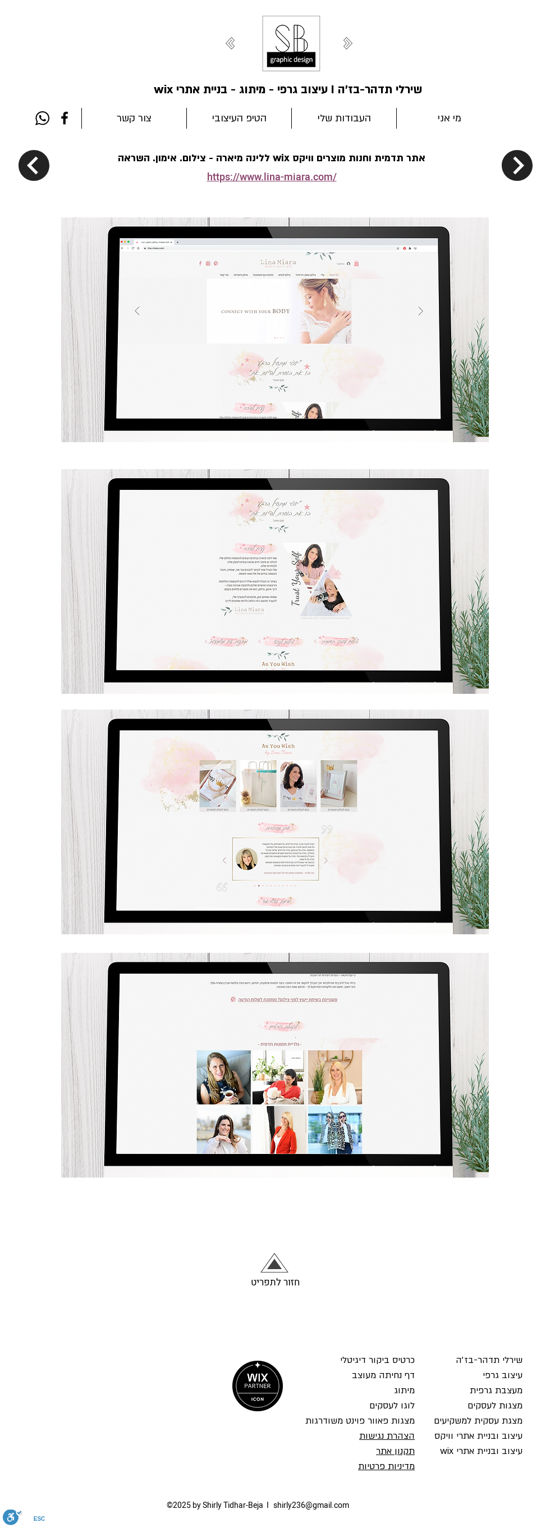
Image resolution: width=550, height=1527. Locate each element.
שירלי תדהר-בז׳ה (489, 1360)
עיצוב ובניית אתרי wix (481, 1451)
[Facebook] (64, 118)
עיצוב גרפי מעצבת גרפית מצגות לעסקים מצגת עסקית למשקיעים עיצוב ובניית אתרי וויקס (478, 1405)
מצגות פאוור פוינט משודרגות (360, 1421)
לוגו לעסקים (390, 1405)
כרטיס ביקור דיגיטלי (377, 1360)
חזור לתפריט (275, 1282)
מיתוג (403, 1390)
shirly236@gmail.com (311, 1505)
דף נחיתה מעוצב (383, 1375)
